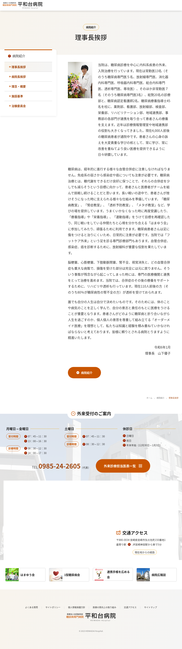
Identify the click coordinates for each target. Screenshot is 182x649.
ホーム (149, 397)
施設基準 (17, 96)
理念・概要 (19, 86)
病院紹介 (160, 397)
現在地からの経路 (145, 552)
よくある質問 (31, 607)
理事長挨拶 (19, 67)
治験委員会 (19, 106)
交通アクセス (130, 607)
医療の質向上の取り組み (104, 607)
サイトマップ (150, 607)
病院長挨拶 (19, 76)
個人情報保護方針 (76, 607)
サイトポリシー (53, 607)
